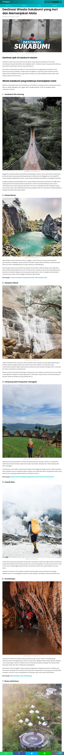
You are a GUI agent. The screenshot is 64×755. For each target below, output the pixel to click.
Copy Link (57, 753)
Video (39, 5)
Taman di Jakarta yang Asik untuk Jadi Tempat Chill (28, 277)
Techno (24, 5)
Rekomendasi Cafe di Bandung (21, 676)
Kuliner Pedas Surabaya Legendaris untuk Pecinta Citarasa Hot (32, 477)
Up (60, 753)
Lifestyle (8, 5)
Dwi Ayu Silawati (15, 16)
